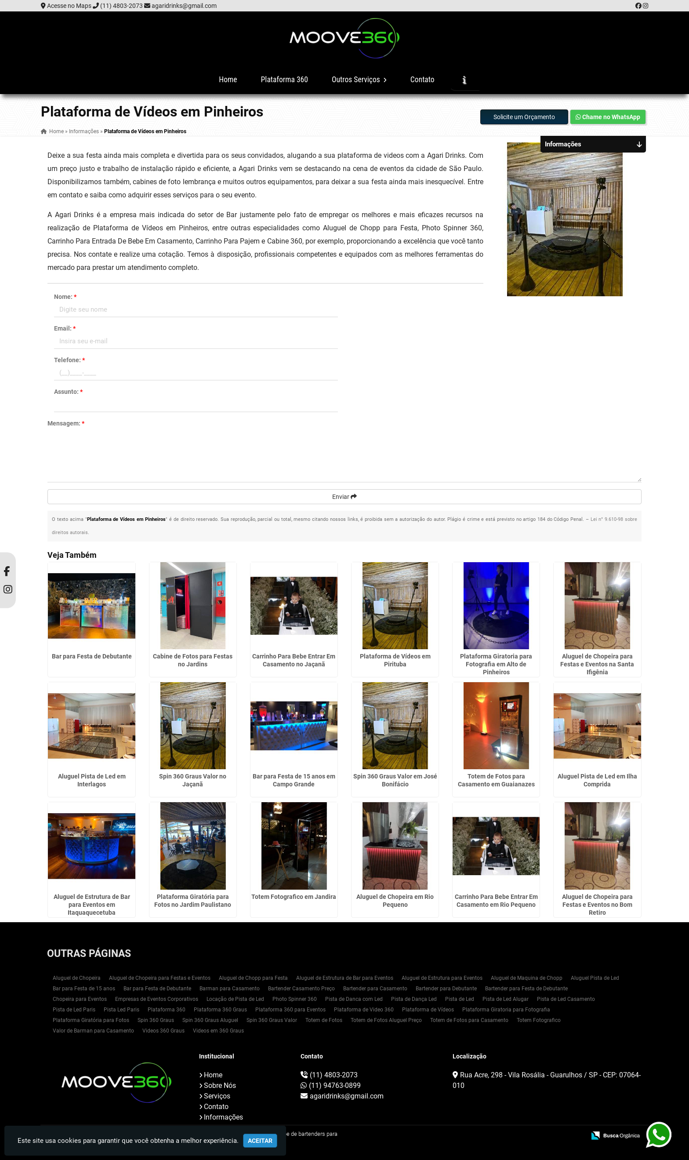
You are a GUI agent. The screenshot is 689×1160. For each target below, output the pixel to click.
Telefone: (69, 360)
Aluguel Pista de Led (595, 978)
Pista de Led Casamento (566, 999)
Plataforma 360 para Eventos (290, 1010)
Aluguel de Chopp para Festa (253, 978)
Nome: (65, 296)
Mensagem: (65, 423)
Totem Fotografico (539, 1020)
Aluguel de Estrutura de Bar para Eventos (344, 978)
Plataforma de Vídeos (428, 1010)
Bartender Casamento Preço (301, 988)
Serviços (217, 1096)
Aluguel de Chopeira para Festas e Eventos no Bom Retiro (597, 904)
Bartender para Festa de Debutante (526, 988)
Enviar (344, 496)
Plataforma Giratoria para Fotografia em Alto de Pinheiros (496, 664)
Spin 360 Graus (156, 1020)
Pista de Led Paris (74, 1010)
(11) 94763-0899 (335, 1085)
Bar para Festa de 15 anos (84, 988)
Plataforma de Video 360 (364, 1010)
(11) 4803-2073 (121, 5)
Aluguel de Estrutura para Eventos (442, 978)
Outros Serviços (359, 79)
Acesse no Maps (69, 5)
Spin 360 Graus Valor (272, 1020)
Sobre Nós (220, 1085)
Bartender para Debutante (446, 988)
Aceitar (260, 1140)
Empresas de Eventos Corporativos (156, 999)
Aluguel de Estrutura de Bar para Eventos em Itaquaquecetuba (92, 904)
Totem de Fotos (323, 1020)
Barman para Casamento (229, 988)
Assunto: (68, 391)
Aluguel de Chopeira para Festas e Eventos (159, 978)
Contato (422, 79)
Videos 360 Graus (163, 1031)
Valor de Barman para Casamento (93, 1031)
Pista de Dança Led (414, 999)
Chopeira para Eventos (80, 999)
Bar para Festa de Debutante (92, 656)
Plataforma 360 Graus (220, 1010)
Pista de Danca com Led (354, 999)
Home (228, 79)
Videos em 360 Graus (218, 1031)
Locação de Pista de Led (235, 999)
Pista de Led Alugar (505, 999)
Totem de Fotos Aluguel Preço (386, 1020)
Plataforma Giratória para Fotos (91, 1020)
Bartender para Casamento (375, 988)
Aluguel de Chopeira (77, 978)
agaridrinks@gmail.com (184, 5)
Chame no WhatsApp (608, 116)
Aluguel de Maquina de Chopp (526, 978)
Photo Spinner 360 (294, 999)
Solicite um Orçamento (524, 116)
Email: (65, 328)
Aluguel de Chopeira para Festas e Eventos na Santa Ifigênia (597, 664)
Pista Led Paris (121, 1010)
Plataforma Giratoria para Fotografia (506, 1010)
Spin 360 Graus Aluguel (210, 1020)
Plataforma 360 (284, 79)
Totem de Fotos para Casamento (469, 1020)
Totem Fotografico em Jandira (293, 896)
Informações (223, 1117)
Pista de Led (459, 999)
